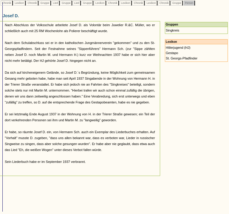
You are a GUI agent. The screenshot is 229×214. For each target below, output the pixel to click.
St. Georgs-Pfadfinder (181, 58)
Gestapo (172, 53)
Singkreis (172, 30)
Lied (55, 2)
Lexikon (19, 2)
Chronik (6, 2)
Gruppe (45, 2)
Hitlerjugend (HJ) (178, 47)
